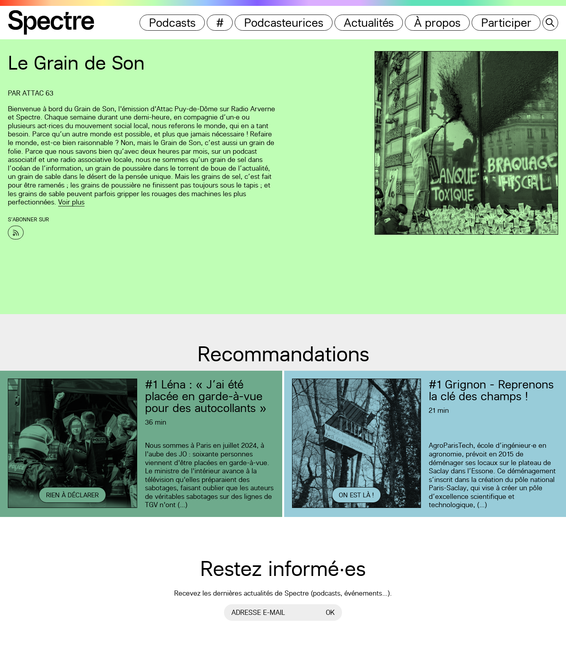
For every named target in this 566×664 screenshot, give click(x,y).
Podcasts (172, 22)
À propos (437, 22)
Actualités (369, 22)
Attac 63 (37, 93)
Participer (506, 22)
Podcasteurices (283, 22)
